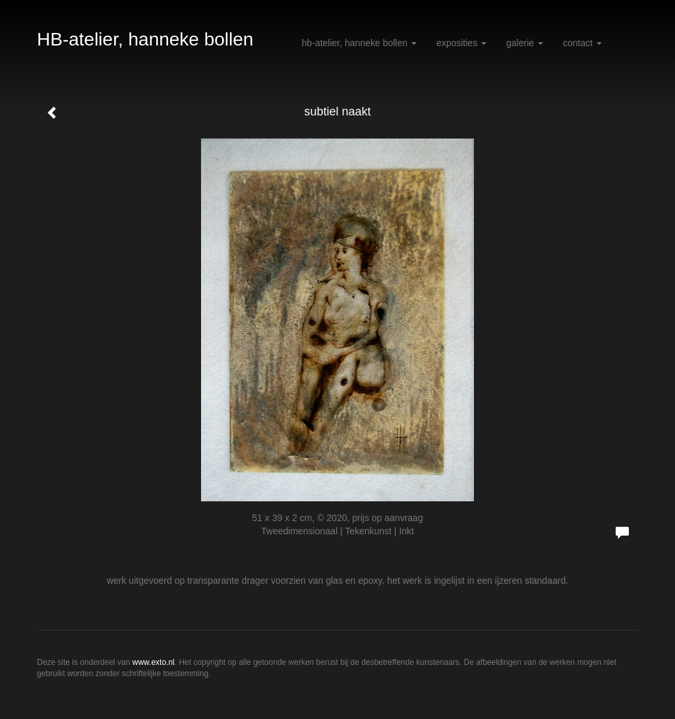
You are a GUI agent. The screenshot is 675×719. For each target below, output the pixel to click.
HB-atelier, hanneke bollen (145, 39)
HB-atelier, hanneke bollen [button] (359, 43)
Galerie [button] (524, 43)
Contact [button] (582, 43)
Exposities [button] (461, 43)
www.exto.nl (153, 662)
